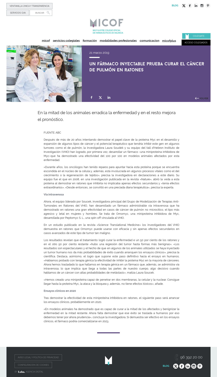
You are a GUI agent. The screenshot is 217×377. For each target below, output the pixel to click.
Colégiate (198, 36)
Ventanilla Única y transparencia (29, 6)
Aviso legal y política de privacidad (38, 357)
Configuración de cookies (33, 365)
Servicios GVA (18, 13)
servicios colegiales (66, 40)
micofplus (169, 40)
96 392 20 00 (191, 357)
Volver (204, 98)
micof (46, 40)
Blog (175, 5)
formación (90, 40)
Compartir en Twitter (100, 97)
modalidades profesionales (118, 40)
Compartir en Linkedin (109, 97)
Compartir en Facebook (91, 97)
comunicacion (149, 40)
